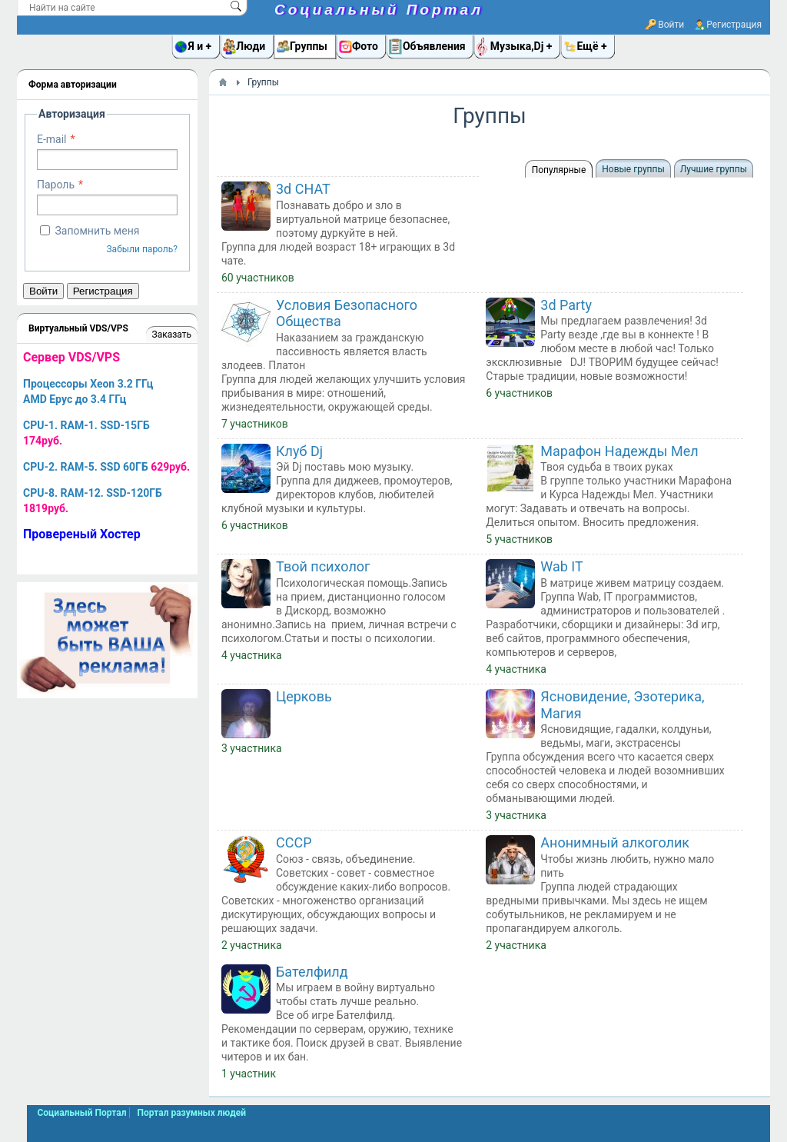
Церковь (304, 696)
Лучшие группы (713, 169)
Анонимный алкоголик (614, 842)
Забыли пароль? (142, 249)
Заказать (171, 334)
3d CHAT (303, 189)
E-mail (52, 139)
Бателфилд (312, 972)
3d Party (566, 305)
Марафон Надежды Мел (619, 451)
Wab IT (561, 566)
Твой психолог (323, 566)
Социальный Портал (378, 10)
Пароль (56, 184)
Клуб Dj (299, 451)
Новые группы (633, 169)
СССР (294, 842)
